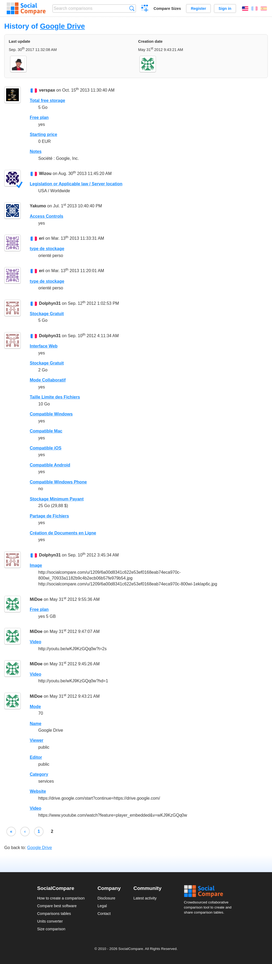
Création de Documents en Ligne (63, 533)
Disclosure (106, 898)
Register (198, 8)
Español (264, 8)
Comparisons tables (54, 913)
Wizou (45, 173)
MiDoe (36, 599)
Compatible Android (50, 465)
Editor (36, 757)
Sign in (225, 8)
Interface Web (44, 346)
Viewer (36, 740)
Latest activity (144, 898)
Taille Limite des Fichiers (55, 397)
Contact (104, 913)
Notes (35, 151)
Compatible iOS (45, 448)
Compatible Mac (46, 431)
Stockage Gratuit (47, 313)
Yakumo (38, 206)
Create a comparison (144, 9)
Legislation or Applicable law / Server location (76, 184)
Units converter (50, 921)
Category (39, 774)
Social (209, 891)
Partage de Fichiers (49, 516)
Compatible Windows (51, 414)
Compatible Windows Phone (58, 482)
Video (35, 642)
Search (131, 8)
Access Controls (46, 216)
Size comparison (51, 929)
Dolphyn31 (50, 303)
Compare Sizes (167, 8)
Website (38, 791)
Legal (102, 906)
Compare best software (57, 906)
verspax (47, 90)
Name (35, 723)
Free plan (39, 117)
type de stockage (47, 248)
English (245, 8)
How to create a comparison (61, 898)
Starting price (43, 134)
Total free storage (47, 100)
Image (36, 565)
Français (254, 8)
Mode (35, 706)
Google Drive (62, 26)
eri (41, 238)
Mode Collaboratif (48, 380)
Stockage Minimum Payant (57, 499)
